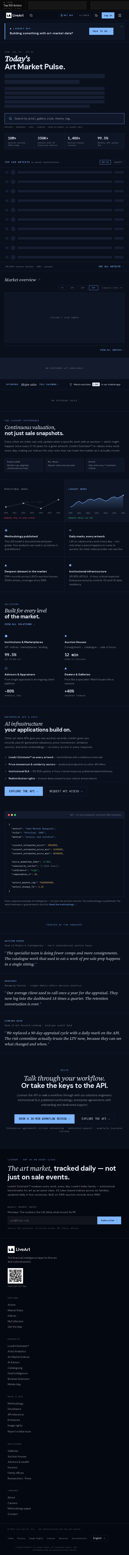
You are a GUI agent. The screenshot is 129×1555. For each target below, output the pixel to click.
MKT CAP (105, 162)
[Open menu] (120, 15)
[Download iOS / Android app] (67, 15)
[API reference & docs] (84, 15)
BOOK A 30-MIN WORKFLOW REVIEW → (44, 1118)
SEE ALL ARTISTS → (111, 266)
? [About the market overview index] (39, 279)
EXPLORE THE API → (23, 791)
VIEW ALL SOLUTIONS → (20, 624)
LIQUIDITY (118, 162)
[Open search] (31, 15)
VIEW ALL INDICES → (112, 350)
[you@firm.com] (52, 1220)
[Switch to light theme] (96, 15)
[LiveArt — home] (14, 15)
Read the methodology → (63, 904)
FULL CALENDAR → (49, 384)
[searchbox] (67, 118)
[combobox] (99, 1538)
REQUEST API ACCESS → (66, 791)
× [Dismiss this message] (122, 26)
